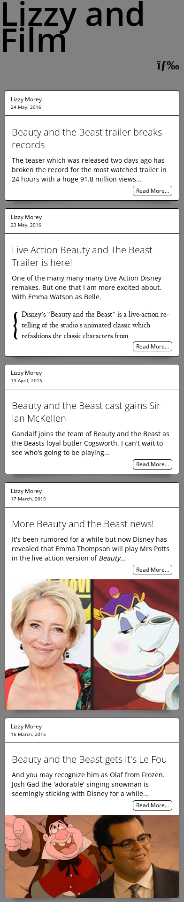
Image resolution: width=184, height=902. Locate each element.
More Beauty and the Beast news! (83, 523)
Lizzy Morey (26, 99)
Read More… (152, 191)
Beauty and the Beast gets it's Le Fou (89, 759)
